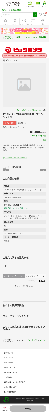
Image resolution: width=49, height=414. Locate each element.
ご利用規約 (8, 377)
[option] (24, 85)
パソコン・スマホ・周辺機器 (35, 37)
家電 (18, 37)
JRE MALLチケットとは (12, 372)
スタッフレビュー (35, 276)
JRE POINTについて (11, 367)
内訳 (44, 140)
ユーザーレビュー (13, 276)
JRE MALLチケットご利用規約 (14, 382)
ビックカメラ (24, 60)
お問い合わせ (8, 363)
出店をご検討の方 (10, 387)
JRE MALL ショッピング (8, 37)
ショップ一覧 (8, 358)
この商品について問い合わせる (31, 110)
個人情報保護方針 (10, 392)
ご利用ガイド (8, 353)
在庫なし (28, 409)
